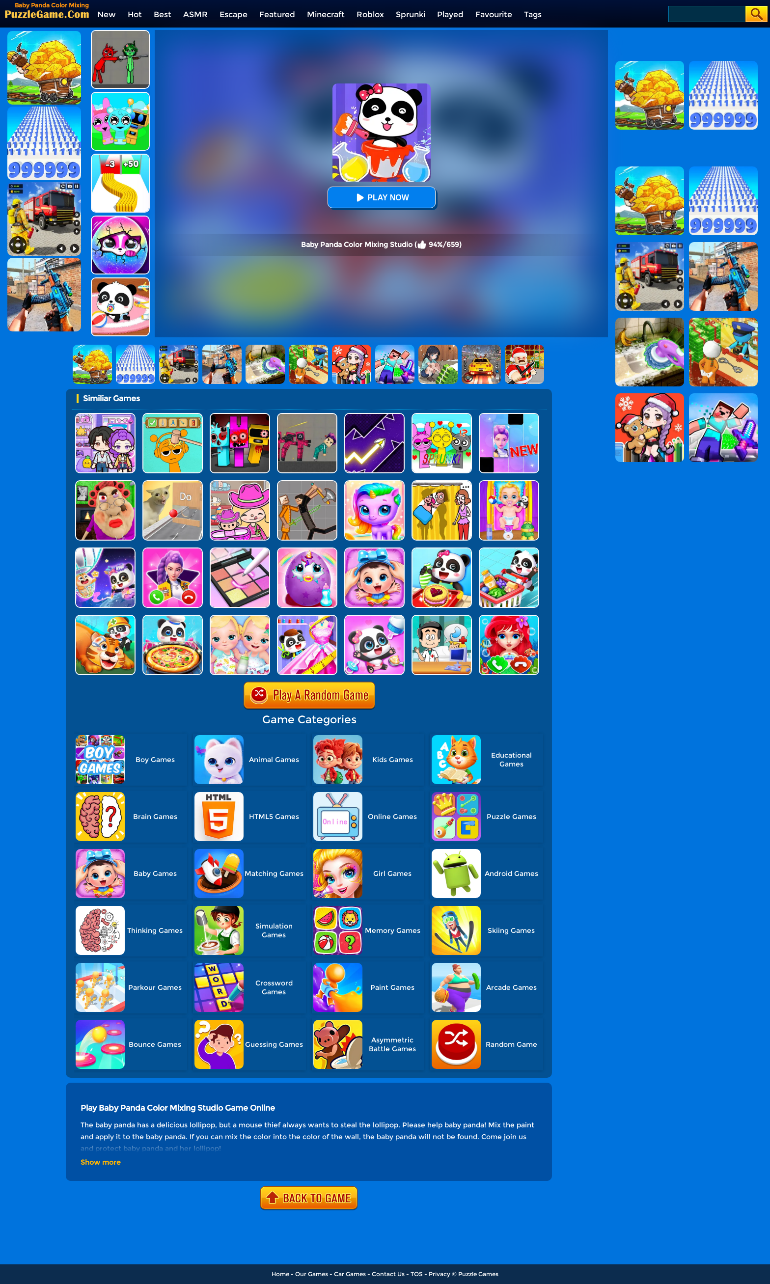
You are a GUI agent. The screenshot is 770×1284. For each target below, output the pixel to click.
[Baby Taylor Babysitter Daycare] (509, 484)
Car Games (350, 1274)
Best (162, 14)
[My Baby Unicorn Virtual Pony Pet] (307, 551)
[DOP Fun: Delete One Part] (442, 484)
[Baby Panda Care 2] (374, 551)
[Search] (706, 14)
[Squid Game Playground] (307, 416)
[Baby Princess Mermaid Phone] (509, 618)
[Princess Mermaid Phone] (172, 551)
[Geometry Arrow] (374, 416)
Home (280, 1274)
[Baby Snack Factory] (442, 551)
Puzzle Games (478, 1274)
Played (450, 14)
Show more (101, 1162)
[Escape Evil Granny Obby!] (105, 484)
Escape (234, 14)
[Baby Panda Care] (120, 281)
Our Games (311, 1274)
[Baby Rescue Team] (105, 618)
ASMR (195, 14)
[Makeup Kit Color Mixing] (240, 551)
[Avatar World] (240, 484)
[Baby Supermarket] (509, 551)
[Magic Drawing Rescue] (105, 551)
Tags (533, 14)
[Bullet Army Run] (120, 157)
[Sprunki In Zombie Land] (240, 416)
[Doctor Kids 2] (442, 618)
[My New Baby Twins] (240, 618)
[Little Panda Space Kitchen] (172, 618)
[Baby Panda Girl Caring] (374, 618)
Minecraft (326, 14)
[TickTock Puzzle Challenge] (172, 484)
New (106, 14)
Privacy (439, 1274)
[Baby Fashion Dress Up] (307, 618)
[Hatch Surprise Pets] (120, 219)
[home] (47, 14)
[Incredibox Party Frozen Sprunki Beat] (120, 95)
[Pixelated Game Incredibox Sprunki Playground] (120, 33)
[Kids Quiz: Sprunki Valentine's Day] (442, 416)
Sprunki (410, 14)
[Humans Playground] (307, 484)
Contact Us (388, 1274)
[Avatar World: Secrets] (105, 416)
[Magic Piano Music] (509, 416)
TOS (417, 1274)
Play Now (381, 197)
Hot (135, 14)
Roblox (370, 14)
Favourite (493, 14)
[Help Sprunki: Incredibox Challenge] (172, 416)
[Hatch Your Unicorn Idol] (374, 484)
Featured (277, 14)
